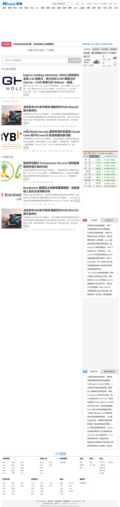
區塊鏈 (59, 98)
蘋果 (71, 151)
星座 (53, 8)
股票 (13, 101)
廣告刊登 (50, 501)
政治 (15, 8)
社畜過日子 (109, 220)
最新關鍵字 (83, 483)
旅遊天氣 (102, 468)
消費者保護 (58, 501)
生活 (75, 8)
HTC (17, 98)
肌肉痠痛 (46, 182)
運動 (52, 182)
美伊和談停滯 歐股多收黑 (97, 439)
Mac (37, 151)
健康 (59, 8)
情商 (22, 465)
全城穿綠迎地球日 (94, 269)
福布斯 (45, 204)
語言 (53, 204)
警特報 (110, 462)
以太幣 (50, 98)
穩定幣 (76, 98)
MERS (21, 98)
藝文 (70, 486)
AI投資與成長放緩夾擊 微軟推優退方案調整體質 (33, 44)
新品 (51, 126)
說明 (110, 4)
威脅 (60, 151)
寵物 (22, 462)
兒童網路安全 (67, 501)
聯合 (9, 101)
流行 (22, 473)
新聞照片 (34, 479)
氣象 (101, 459)
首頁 (4, 8)
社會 (20, 8)
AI (8, 98)
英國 (49, 204)
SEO (41, 151)
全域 (40, 126)
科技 (31, 8)
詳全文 (26, 95)
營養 (34, 182)
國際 (37, 8)
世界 (38, 98)
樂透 (91, 462)
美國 (5, 101)
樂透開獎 (113, 49)
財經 (26, 8)
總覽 (61, 483)
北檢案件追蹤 (106, 44)
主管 (42, 98)
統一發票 (92, 465)
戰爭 (63, 151)
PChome (96, 4)
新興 (40, 204)
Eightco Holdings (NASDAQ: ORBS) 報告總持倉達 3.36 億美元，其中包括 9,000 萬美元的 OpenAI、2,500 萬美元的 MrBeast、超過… (51, 79)
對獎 (91, 459)
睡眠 (42, 182)
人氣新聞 (90, 220)
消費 (88, 8)
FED (30, 182)
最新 (4, 462)
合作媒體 (104, 4)
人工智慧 (49, 151)
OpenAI (30, 98)
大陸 (116, 8)
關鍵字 (82, 479)
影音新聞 (6, 479)
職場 (42, 8)
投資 (67, 98)
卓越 (48, 126)
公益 (70, 488)
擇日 (81, 468)
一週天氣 (102, 465)
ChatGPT (12, 98)
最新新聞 (90, 371)
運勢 (48, 8)
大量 (63, 98)
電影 (66, 126)
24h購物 (89, 4)
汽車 (104, 8)
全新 (55, 98)
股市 (83, 4)
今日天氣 (87, 49)
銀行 (16, 101)
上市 (35, 98)
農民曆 (86, 44)
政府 (110, 8)
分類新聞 (6, 459)
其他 (22, 486)
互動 (46, 98)
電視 (70, 126)
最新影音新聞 (109, 372)
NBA (26, 98)
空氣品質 (96, 49)
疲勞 (55, 126)
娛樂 (64, 8)
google (33, 151)
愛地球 (71, 491)
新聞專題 (63, 459)
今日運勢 (95, 44)
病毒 (67, 151)
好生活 (71, 483)
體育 (70, 8)
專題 (10, 8)
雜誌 (99, 8)
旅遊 (94, 8)
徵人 (84, 501)
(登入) (115, 4)
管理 (61, 491)
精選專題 (63, 462)
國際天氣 (102, 470)
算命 (81, 462)
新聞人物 (43, 459)
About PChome (76, 501)
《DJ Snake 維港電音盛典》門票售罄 (102, 273)
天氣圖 (101, 473)
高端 (74, 126)
